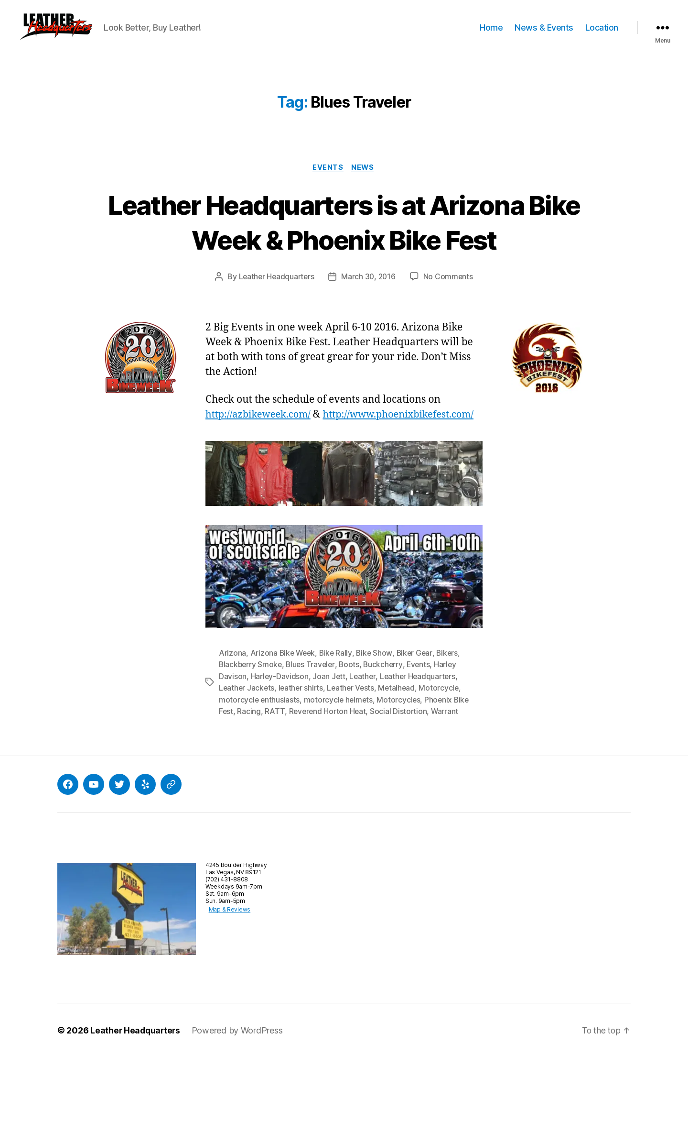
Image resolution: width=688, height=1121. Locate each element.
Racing (249, 775)
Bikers (451, 717)
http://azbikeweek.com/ (260, 464)
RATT (275, 775)
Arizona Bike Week (283, 717)
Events (327, 182)
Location (601, 35)
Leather (363, 740)
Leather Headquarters (275, 326)
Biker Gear (417, 717)
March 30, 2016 (369, 326)
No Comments (450, 326)
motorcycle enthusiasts (260, 763)
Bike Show (377, 717)
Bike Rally (338, 717)
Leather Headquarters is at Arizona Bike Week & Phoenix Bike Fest (344, 253)
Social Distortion (401, 775)
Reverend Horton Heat (328, 775)
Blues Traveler (313, 729)
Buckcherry (387, 729)
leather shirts (302, 752)
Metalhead (401, 752)
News (364, 182)
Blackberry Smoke (251, 729)
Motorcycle (444, 752)
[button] (74, 34)
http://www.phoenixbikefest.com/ (284, 479)
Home (491, 35)
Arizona (232, 717)
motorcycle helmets (340, 763)
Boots (352, 729)
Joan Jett (329, 740)
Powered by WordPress (239, 1094)
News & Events (544, 35)
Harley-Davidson (280, 740)
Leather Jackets (247, 752)
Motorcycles (401, 763)
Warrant (448, 775)
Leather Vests (354, 752)
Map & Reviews (226, 972)
